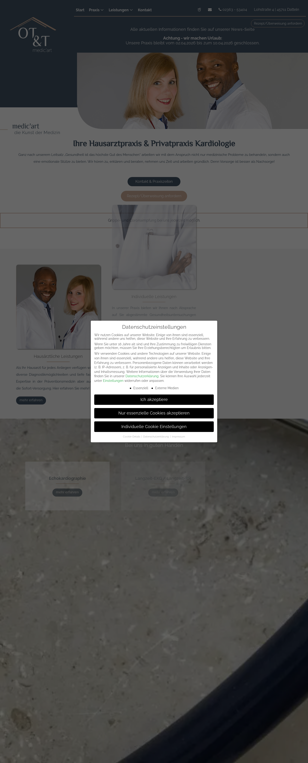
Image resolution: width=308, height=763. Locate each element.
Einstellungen (113, 381)
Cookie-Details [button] (132, 436)
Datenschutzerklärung (142, 376)
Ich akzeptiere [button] (154, 399)
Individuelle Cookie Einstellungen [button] (154, 426)
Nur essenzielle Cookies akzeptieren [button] (154, 413)
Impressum (178, 436)
